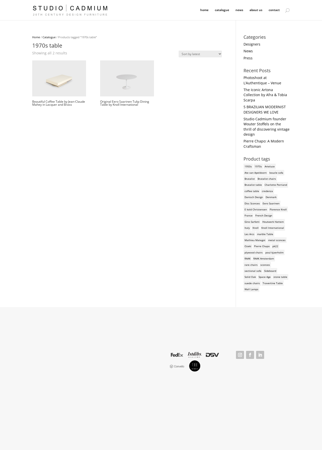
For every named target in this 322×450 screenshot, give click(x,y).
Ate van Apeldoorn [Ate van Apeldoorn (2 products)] (256, 172)
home (204, 10)
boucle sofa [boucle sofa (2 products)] (276, 172)
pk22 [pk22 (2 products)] (275, 246)
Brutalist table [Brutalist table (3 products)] (253, 184)
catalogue (222, 10)
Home (36, 37)
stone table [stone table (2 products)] (280, 277)
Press (248, 58)
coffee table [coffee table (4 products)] (252, 191)
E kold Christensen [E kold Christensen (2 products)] (256, 209)
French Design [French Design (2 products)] (263, 215)
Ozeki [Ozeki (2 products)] (248, 246)
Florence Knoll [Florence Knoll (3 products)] (278, 209)
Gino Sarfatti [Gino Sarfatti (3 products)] (252, 221)
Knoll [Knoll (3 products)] (256, 228)
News (248, 51)
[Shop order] (200, 54)
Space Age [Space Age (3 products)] (265, 277)
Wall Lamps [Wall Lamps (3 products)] (251, 289)
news (239, 10)
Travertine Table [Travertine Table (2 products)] (273, 283)
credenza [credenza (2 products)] (267, 191)
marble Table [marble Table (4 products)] (265, 234)
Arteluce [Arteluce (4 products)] (270, 166)
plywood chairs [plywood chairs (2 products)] (254, 252)
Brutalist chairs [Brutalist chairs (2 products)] (267, 178)
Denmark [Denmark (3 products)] (271, 197)
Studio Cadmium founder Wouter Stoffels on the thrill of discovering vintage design (267, 127)
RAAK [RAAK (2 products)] (248, 258)
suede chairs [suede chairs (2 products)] (252, 283)
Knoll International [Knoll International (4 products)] (272, 228)
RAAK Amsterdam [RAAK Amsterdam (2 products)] (263, 258)
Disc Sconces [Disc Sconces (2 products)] (252, 203)
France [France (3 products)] (249, 215)
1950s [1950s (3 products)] (248, 166)
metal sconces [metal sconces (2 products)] (277, 240)
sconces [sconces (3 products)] (265, 265)
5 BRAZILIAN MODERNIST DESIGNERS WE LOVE (265, 109)
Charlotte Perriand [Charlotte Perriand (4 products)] (276, 184)
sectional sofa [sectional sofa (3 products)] (253, 271)
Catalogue (49, 37)
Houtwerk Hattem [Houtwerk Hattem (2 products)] (273, 221)
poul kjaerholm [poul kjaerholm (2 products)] (274, 252)
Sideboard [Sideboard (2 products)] (270, 271)
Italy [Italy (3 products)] (247, 228)
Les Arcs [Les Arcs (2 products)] (249, 234)
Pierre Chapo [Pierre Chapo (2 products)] (262, 246)
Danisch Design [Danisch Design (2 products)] (254, 197)
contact (274, 10)
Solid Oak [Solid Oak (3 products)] (250, 277)
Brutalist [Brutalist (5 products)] (250, 178)
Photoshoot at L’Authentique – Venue (262, 80)
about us (256, 10)
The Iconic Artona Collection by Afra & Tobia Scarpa (265, 94)
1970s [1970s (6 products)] (258, 166)
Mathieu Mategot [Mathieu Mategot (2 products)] (255, 240)
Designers (252, 44)
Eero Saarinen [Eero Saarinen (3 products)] (271, 203)
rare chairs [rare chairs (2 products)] (251, 265)
